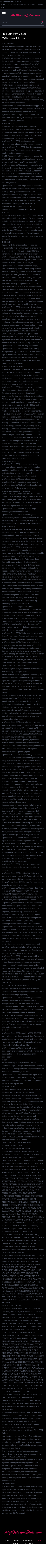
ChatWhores (29, 4)
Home (7, 1541)
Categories (27, 1541)
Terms (38, 1541)
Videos (16, 1541)
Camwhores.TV (6, 4)
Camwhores (18, 4)
